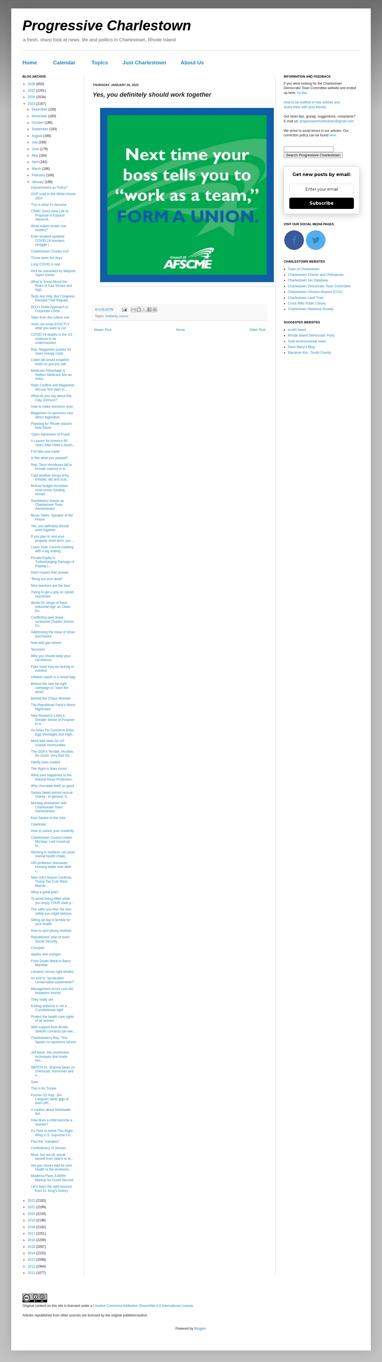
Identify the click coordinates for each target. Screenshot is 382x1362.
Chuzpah (37, 948)
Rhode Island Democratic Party (311, 335)
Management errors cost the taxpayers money (52, 991)
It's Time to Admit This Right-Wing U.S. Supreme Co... (52, 1133)
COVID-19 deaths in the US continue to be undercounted (51, 339)
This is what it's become (49, 205)
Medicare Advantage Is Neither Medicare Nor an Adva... (51, 375)
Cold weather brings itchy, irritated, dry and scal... (50, 477)
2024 (32, 97)
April (35, 162)
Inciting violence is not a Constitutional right (49, 1008)
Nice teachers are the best (50, 586)
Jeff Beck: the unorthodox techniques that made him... (50, 1056)
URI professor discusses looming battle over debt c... (51, 867)
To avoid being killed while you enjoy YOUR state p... (52, 901)
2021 (32, 1207)
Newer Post (103, 330)
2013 (32, 1260)
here (332, 135)
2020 (32, 1214)
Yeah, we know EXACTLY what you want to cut (50, 326)
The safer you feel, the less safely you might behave (51, 911)
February (39, 175)
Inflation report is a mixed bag (53, 677)
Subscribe (322, 203)
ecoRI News (297, 330)
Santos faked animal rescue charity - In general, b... (51, 795)
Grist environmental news (307, 341)
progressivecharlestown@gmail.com (327, 121)
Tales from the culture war (50, 317)
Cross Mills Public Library (307, 303)
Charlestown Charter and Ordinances (316, 275)
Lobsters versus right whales (52, 972)
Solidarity (111, 316)
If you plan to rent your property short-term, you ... (53, 538)
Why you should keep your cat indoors (51, 658)
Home (29, 63)
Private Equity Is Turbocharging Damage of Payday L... (52, 562)
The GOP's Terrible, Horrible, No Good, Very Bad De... (52, 753)
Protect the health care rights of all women (52, 1019)
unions (123, 316)
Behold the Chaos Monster (51, 698)
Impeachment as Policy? (49, 188)
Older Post (257, 330)
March (37, 169)
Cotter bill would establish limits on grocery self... (50, 362)
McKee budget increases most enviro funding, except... (49, 490)
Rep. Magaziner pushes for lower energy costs (51, 351)
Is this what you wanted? (49, 458)
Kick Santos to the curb (48, 818)
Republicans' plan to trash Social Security (50, 939)
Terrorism (38, 649)
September (40, 129)
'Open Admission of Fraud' (50, 434)
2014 (32, 1253)
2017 (32, 1233)
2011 (32, 1273)
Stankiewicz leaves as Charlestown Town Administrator (47, 505)
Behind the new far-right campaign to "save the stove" (49, 688)
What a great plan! (44, 892)
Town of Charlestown (303, 269)
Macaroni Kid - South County (309, 353)
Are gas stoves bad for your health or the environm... (51, 1167)
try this (302, 93)
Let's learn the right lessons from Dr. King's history (51, 1188)
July (35, 142)
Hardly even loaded (45, 762)
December (40, 109)
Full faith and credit (45, 452)
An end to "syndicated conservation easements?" (53, 980)
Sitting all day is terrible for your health (51, 922)
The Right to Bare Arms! (49, 769)
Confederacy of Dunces (48, 1148)
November (40, 116)
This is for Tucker (43, 1088)
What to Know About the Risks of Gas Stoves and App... (51, 286)
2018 (32, 1227)
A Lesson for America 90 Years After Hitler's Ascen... (53, 443)
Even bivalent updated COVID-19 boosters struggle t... (48, 240)
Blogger (200, 1329)
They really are (42, 1000)
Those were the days (46, 258)
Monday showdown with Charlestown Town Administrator (49, 807)
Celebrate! (38, 824)
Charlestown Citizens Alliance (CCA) (315, 292)
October (38, 123)
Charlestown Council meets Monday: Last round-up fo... (51, 842)
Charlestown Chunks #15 (50, 251)
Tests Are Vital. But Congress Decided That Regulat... (52, 298)
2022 (32, 1201)
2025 (32, 91)
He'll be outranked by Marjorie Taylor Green (53, 273)
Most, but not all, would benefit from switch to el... (52, 1157)
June (36, 149)
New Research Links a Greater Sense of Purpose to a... (52, 720)
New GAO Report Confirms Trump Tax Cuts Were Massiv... (51, 882)
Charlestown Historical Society (310, 309)
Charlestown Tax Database (308, 280)
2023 (32, 104)
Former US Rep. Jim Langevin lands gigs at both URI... (50, 1099)
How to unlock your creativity (52, 831)
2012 (32, 1266)
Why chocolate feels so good (52, 786)
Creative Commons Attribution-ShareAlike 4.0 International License (143, 1306)
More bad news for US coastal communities (48, 743)
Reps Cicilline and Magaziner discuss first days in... (52, 387)
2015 (32, 1247)
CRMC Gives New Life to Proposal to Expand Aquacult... (49, 215)
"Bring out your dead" (47, 579)
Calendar (64, 63)
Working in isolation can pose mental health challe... (53, 854)
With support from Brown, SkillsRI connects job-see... (53, 1029)
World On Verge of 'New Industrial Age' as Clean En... (51, 607)
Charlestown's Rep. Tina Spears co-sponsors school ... (53, 1042)
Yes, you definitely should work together (50, 528)
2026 (32, 84)
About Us (192, 63)
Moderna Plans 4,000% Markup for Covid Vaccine (52, 1178)
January (38, 182)
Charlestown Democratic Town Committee (319, 286)
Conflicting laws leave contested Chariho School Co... (52, 621)
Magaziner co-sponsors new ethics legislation (52, 415)
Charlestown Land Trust (306, 298)
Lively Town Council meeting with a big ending (52, 549)
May (35, 155)
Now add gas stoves (46, 643)
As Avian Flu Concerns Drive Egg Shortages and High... (53, 732)
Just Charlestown (144, 63)
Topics (100, 63)
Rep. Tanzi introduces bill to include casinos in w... (51, 467)
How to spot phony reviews (51, 931)
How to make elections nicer (52, 407)
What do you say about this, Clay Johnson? (51, 398)
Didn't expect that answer (50, 572)
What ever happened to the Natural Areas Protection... (52, 777)
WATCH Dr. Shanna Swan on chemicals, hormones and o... (53, 1071)
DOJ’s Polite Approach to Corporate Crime (49, 309)
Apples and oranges (46, 954)
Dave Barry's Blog (301, 347)
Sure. (35, 1082)
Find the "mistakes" (45, 1142)
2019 (32, 1220)
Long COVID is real (45, 264)
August (37, 136)
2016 (32, 1240)
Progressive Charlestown (106, 25)
